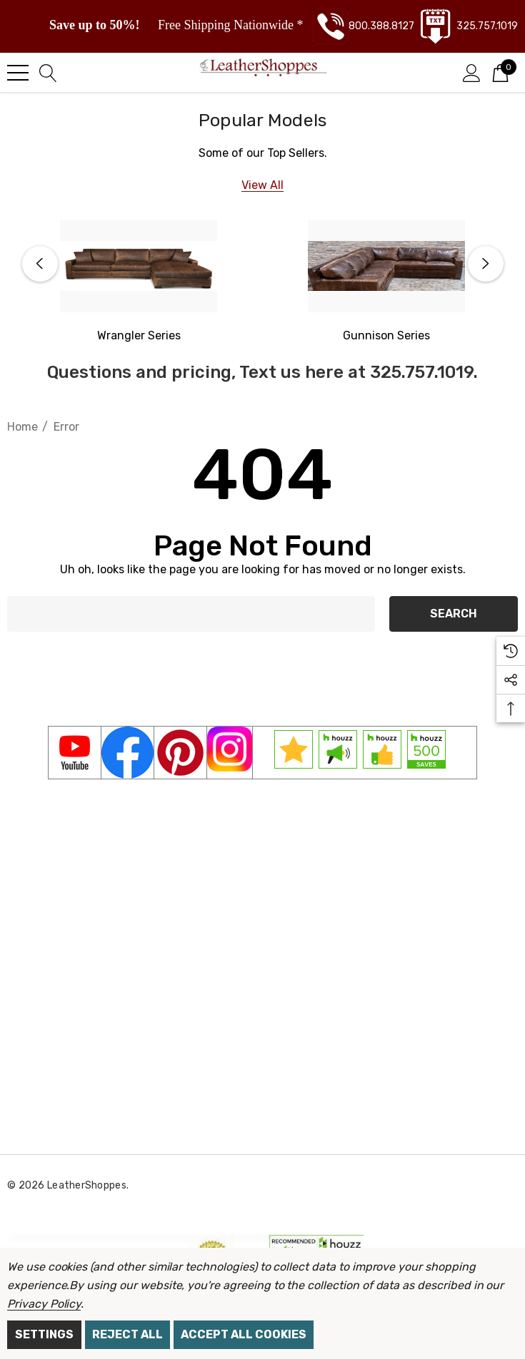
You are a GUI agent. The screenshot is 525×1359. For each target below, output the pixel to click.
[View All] (262, 185)
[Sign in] (472, 72)
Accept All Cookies (243, 1334)
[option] (139, 282)
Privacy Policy (44, 1304)
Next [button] (486, 264)
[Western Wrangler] (139, 336)
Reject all (127, 1334)
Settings (44, 1334)
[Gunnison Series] (386, 266)
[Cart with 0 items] (500, 72)
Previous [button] (40, 264)
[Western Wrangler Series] (138, 266)
